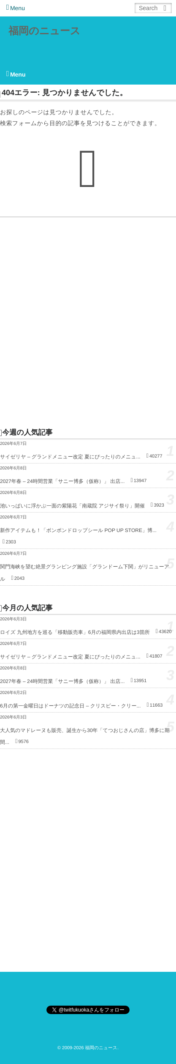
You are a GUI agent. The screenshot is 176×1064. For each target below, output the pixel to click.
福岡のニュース (44, 31)
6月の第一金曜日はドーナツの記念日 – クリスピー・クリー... (70, 706)
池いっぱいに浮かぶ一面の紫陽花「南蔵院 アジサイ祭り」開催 (72, 506)
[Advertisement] (88, 322)
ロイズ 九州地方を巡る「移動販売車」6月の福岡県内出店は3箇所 (75, 632)
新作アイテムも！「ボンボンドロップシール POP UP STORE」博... (78, 530)
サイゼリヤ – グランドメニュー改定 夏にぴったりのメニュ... (70, 457)
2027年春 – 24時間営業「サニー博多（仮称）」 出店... (62, 481)
